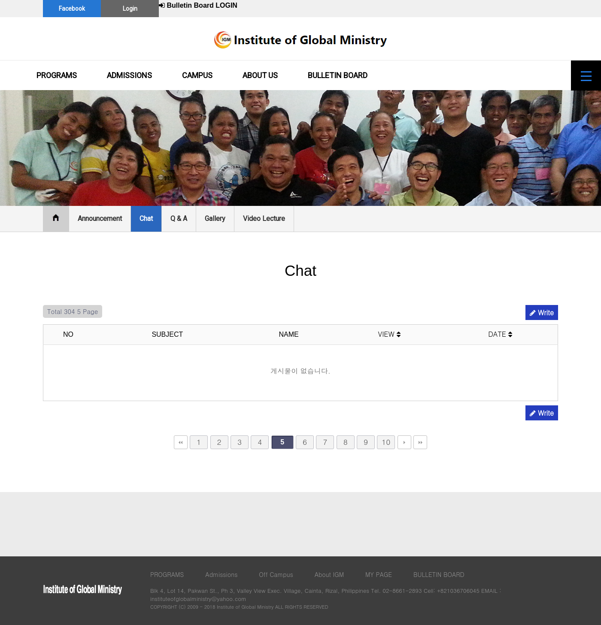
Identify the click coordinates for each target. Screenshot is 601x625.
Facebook (72, 8)
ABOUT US (260, 75)
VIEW (389, 334)
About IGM (329, 574)
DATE (500, 334)
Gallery (215, 218)
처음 (181, 442)
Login (130, 8)
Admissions (221, 574)
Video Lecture (264, 218)
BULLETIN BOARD (337, 75)
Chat (146, 218)
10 (386, 441)
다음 (404, 442)
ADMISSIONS (129, 75)
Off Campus (276, 574)
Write (542, 312)
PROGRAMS (56, 75)
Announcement (100, 218)
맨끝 (420, 442)
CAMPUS (197, 75)
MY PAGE (378, 574)
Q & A (178, 218)
